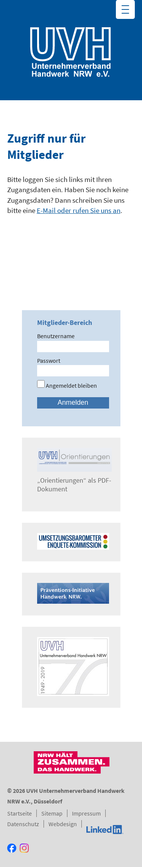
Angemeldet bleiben (67, 385)
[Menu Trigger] (125, 9)
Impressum (86, 813)
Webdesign (62, 824)
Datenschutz (23, 824)
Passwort (48, 360)
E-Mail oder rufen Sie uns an (78, 210)
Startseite (19, 813)
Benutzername (56, 336)
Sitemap (51, 813)
